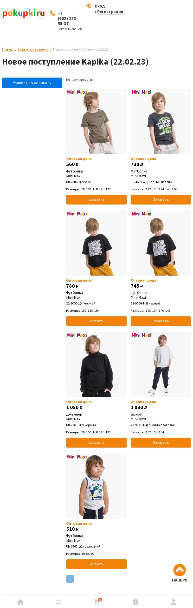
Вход (100, 6)
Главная (8, 49)
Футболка (96, 173)
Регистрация (110, 11)
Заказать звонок (70, 29)
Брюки (161, 416)
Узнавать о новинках (32, 83)
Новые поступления (33, 49)
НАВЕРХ (179, 580)
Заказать (96, 199)
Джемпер (96, 416)
